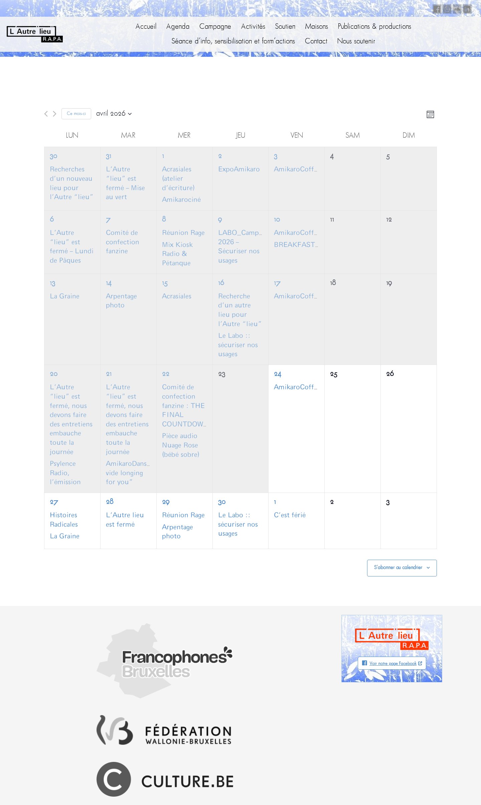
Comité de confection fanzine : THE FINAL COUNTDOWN (185, 405)
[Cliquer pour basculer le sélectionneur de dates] (114, 114)
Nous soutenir (356, 41)
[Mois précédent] (46, 114)
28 (109, 502)
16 (221, 283)
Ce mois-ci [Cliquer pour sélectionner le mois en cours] (76, 113)
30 (53, 156)
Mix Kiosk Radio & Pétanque (177, 254)
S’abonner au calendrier (398, 567)
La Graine (64, 296)
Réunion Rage (183, 233)
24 (277, 374)
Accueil (146, 27)
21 (109, 374)
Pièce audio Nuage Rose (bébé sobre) (180, 445)
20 (53, 374)
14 (109, 283)
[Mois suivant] (54, 114)
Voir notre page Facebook (393, 663)
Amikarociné (181, 199)
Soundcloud (456, 8)
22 (165, 374)
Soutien (285, 27)
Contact (316, 41)
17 (277, 283)
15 (165, 283)
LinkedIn (466, 8)
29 (165, 502)
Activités (253, 27)
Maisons (316, 27)
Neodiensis (444, 786)
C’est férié (290, 515)
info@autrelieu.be (38, 742)
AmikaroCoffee (297, 169)
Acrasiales (176, 296)
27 (54, 502)
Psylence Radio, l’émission (65, 473)
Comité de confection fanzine (122, 242)
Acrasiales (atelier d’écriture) (178, 178)
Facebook (436, 8)
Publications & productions (374, 27)
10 (277, 220)
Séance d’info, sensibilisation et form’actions (233, 41)
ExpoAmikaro (239, 169)
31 (108, 156)
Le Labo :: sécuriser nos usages (238, 345)
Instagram (446, 8)
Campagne (215, 27)
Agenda (177, 27)
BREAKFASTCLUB (304, 245)
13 (52, 283)
